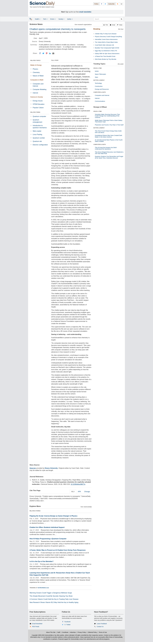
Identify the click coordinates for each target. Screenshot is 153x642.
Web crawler (37, 131)
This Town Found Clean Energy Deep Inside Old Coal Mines (108, 131)
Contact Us (100, 626)
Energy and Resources (102, 89)
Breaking (96, 29)
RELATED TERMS (35, 112)
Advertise (73, 632)
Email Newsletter (37, 623)
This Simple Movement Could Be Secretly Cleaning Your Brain (51, 596)
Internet (35, 93)
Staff (58, 632)
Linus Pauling (37, 134)
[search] (121, 19)
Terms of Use (103, 632)
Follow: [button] (96, 4)
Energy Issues (38, 101)
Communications (100, 101)
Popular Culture (38, 107)
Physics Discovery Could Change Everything (108, 36)
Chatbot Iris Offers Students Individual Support (47, 527)
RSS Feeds (35, 626)
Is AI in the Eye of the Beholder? (41, 561)
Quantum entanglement (37, 121)
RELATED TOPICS (35, 60)
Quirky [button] (69, 19)
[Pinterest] (46, 53)
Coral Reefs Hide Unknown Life (104, 45)
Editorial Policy (92, 632)
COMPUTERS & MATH (99, 92)
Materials (33, 468)
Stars (96, 77)
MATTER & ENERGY (99, 80)
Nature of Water (38, 76)
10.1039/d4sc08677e (78, 484)
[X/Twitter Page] (105, 3)
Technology (98, 83)
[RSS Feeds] (118, 3)
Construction (99, 86)
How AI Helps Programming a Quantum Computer (48, 539)
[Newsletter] (121, 3)
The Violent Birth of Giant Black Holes (106, 42)
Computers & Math (36, 80)
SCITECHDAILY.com (43, 587)
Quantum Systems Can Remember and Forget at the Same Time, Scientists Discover (109, 157)
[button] (105, 24)
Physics (35, 69)
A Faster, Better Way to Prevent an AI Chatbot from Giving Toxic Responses (58, 550)
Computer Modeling (39, 89)
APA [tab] (79, 491)
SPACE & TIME (97, 68)
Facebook (67, 621)
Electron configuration (40, 145)
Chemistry (36, 72)
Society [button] (61, 19)
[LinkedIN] (50, 53)
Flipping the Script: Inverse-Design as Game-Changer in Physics (53, 516)
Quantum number (39, 138)
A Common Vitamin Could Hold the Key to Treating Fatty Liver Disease (54, 599)
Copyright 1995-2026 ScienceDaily (42, 635)
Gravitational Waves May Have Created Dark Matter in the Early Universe (108, 136)
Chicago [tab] (87, 491)
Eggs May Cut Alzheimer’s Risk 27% (106, 50)
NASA (97, 71)
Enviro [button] (53, 19)
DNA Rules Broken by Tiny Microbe (105, 59)
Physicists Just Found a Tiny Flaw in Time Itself (109, 125)
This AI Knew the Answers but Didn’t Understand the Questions (106, 148)
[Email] (53, 53)
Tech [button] (45, 19)
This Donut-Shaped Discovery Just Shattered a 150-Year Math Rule (109, 152)
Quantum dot (37, 141)
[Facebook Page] (102, 3)
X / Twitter (67, 624)
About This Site (50, 632)
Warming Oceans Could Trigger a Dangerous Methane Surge (51, 593)
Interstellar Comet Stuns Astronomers (106, 39)
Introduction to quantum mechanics (40, 127)
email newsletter (85, 12)
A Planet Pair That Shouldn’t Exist (105, 56)
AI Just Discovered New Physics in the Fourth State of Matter (108, 140)
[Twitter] (43, 53)
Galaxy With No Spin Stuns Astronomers (107, 53)
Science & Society (36, 97)
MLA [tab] (73, 491)
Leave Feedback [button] (102, 623)
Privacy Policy (82, 632)
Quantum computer (39, 116)
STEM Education (38, 104)
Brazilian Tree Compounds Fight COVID (107, 48)
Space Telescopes (100, 74)
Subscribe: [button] (111, 4)
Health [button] (37, 19)
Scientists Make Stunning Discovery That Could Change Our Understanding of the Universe (107, 116)
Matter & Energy (36, 65)
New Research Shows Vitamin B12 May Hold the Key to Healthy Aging (54, 602)
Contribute (65, 632)
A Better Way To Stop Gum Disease (105, 33)
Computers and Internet (38, 85)
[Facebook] (40, 53)
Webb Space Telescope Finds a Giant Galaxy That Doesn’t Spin (108, 121)
